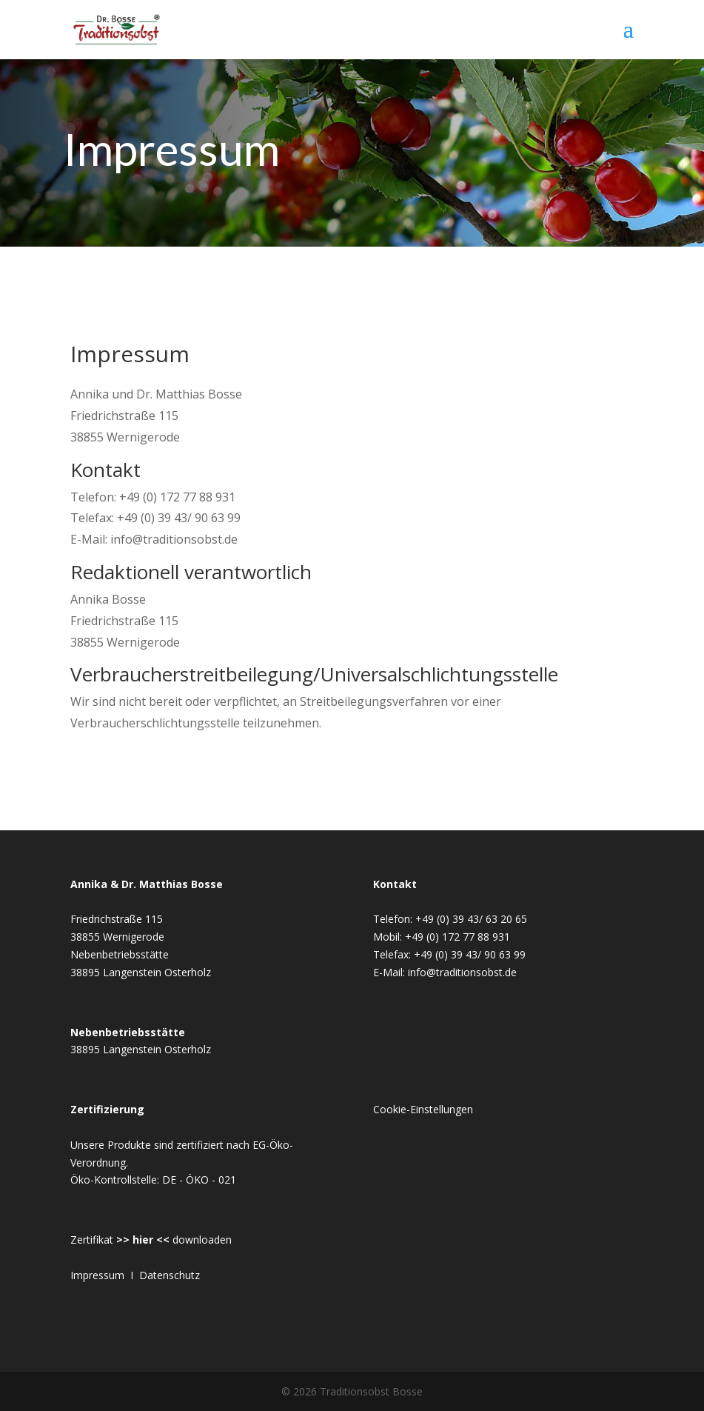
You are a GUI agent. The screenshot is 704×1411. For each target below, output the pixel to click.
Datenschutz (169, 1275)
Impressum (97, 1275)
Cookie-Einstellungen (423, 1109)
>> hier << (143, 1239)
